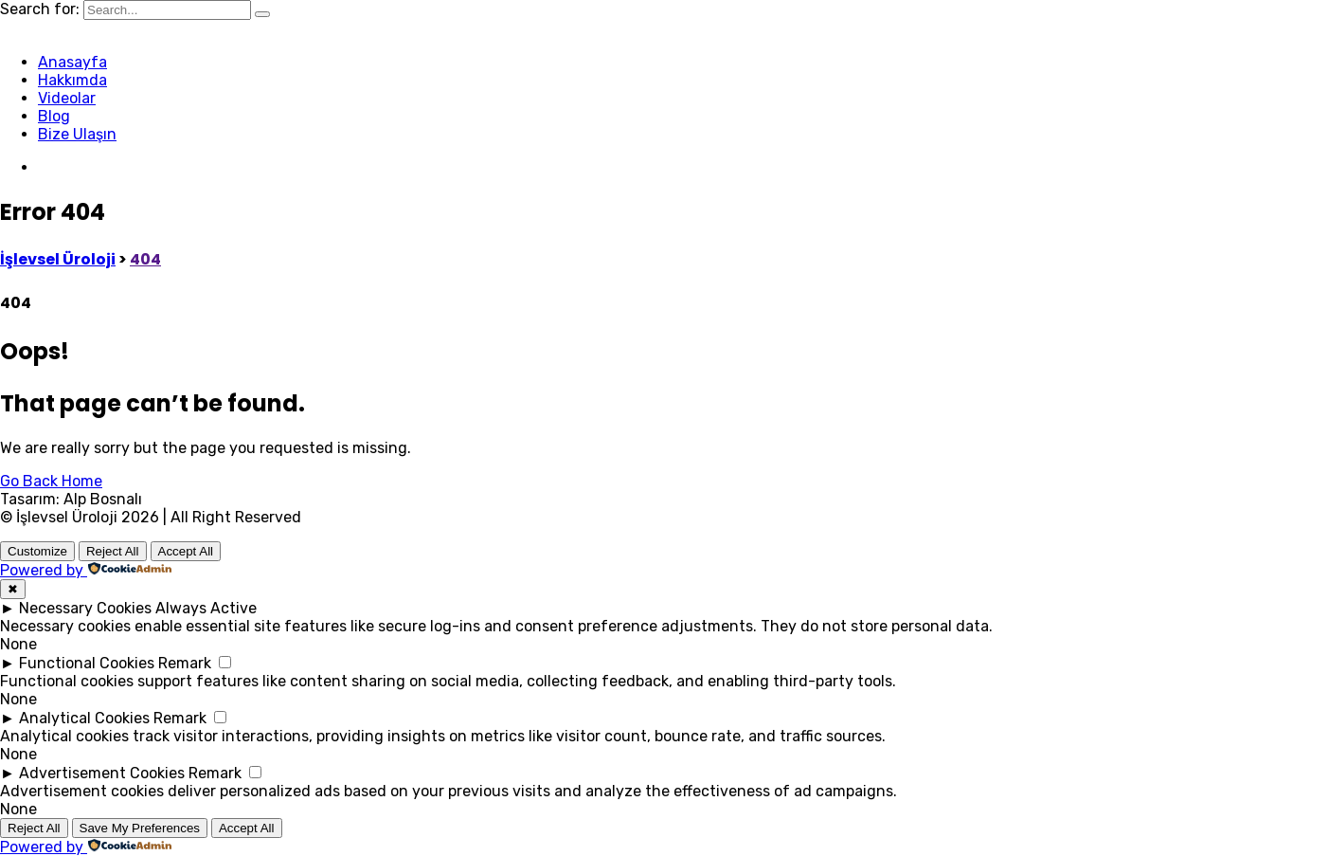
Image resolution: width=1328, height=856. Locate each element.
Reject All (112, 551)
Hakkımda (72, 80)
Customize (37, 551)
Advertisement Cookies (102, 773)
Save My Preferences (140, 828)
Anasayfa (72, 62)
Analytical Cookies (84, 718)
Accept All (186, 551)
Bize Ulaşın (77, 134)
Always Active (206, 608)
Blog (54, 116)
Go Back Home (51, 481)
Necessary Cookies (85, 608)
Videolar (67, 98)
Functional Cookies (86, 663)
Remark (184, 663)
